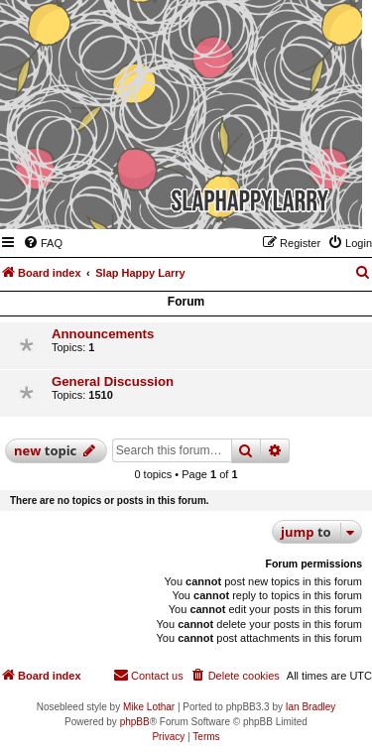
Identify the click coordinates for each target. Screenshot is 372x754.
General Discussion (113, 381)
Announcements (103, 333)
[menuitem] (42, 243)
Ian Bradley (311, 706)
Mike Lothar (149, 706)
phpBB (135, 721)
